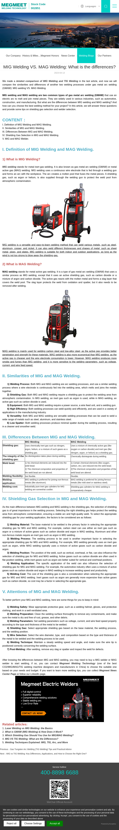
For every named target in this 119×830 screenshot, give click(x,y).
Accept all (55, 823)
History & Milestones (31, 55)
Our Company (13, 55)
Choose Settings (33, 823)
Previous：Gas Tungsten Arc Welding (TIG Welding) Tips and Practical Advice (36, 749)
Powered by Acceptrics (108, 824)
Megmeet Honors (50, 55)
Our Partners (104, 55)
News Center (68, 55)
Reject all (11, 823)
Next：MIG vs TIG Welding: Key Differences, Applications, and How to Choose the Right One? (43, 753)
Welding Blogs (86, 55)
